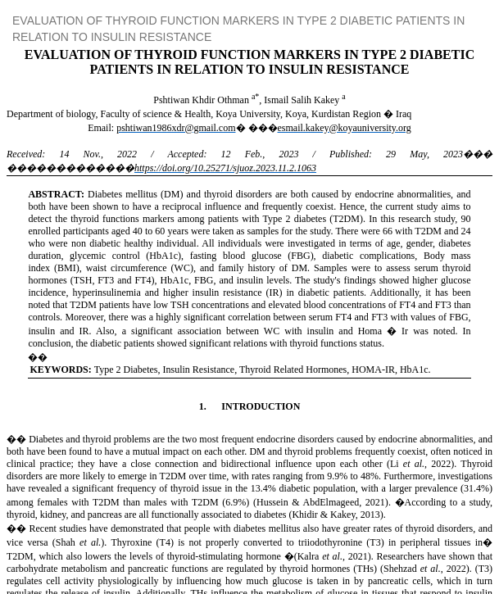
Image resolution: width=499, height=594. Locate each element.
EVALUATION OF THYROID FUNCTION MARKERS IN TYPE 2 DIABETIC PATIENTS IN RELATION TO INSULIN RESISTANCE (238, 28)
